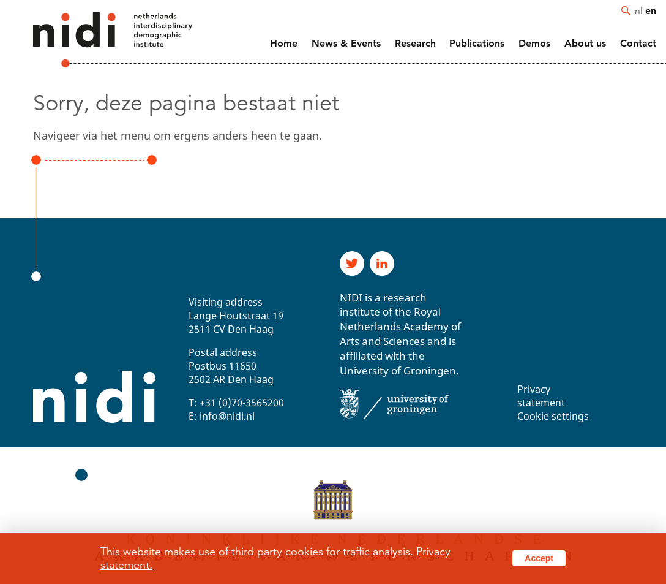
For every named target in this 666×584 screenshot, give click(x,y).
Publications (476, 43)
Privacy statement (541, 395)
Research (415, 43)
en (650, 10)
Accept (539, 558)
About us (585, 43)
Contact (638, 43)
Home (283, 43)
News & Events (346, 43)
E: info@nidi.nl (222, 416)
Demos (534, 43)
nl (639, 10)
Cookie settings (553, 416)
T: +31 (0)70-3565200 (236, 402)
